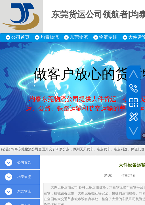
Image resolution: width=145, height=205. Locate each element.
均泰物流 (50, 37)
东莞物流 (79, 37)
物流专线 (108, 37)
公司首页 (20, 37)
